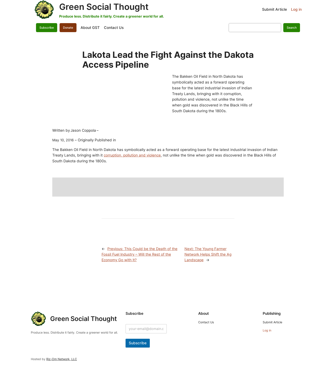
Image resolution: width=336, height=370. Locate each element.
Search (292, 27)
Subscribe (46, 27)
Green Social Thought (103, 6)
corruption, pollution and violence (132, 155)
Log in (296, 9)
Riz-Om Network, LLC (61, 359)
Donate (68, 27)
